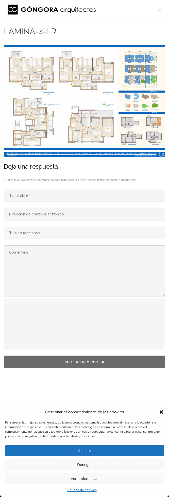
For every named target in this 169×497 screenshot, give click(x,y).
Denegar (84, 464)
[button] (161, 412)
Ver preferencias (84, 478)
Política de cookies (82, 490)
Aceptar (84, 450)
